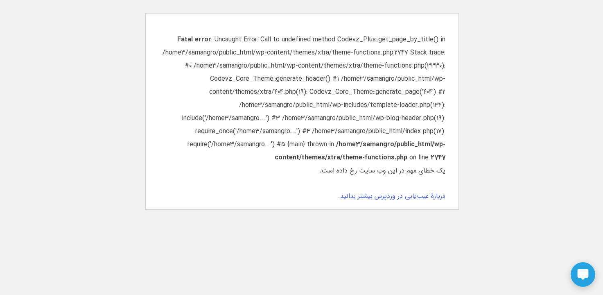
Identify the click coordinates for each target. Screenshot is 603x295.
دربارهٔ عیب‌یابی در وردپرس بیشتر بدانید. (391, 196)
